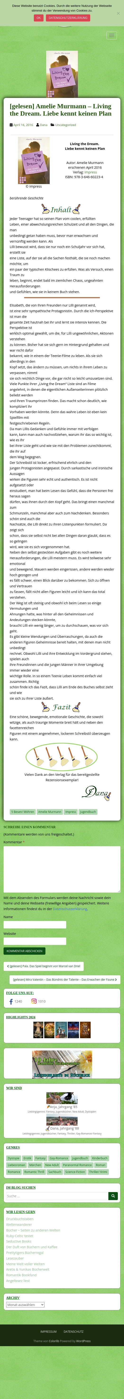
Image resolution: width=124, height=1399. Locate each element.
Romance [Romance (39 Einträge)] (14, 1172)
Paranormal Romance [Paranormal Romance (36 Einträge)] (77, 1165)
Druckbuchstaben (19, 1219)
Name (8, 917)
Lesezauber (15, 1258)
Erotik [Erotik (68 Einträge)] (27, 1158)
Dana (44, 125)
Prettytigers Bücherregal (25, 1252)
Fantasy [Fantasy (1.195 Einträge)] (40, 1158)
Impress (90, 172)
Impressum (48, 1332)
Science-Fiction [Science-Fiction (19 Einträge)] (75, 1172)
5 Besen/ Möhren (22, 812)
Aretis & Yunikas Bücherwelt (27, 1269)
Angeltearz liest (18, 1280)
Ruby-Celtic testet (19, 1236)
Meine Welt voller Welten (25, 1264)
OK (39, 18)
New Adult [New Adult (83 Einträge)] (52, 1165)
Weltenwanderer (19, 1224)
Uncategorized (65, 125)
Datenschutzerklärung (68, 18)
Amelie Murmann (49, 812)
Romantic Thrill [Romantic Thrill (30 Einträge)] (34, 1172)
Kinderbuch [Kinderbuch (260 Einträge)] (99, 1158)
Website (10, 933)
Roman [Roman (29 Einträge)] (100, 1165)
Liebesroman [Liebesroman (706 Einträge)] (16, 1165)
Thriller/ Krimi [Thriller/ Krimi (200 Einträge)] (98, 1172)
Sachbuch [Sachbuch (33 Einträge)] (54, 1172)
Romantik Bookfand (21, 1275)
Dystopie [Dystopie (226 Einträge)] (13, 1158)
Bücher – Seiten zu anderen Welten (33, 1230)
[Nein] (118, 13)
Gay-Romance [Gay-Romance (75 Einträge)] (59, 1158)
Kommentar (14, 842)
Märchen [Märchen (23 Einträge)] (35, 1165)
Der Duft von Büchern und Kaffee (32, 1247)
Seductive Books (18, 1241)
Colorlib (54, 1341)
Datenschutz (74, 1332)
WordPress (83, 1341)
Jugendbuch (88, 812)
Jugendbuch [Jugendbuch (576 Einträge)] (80, 1158)
